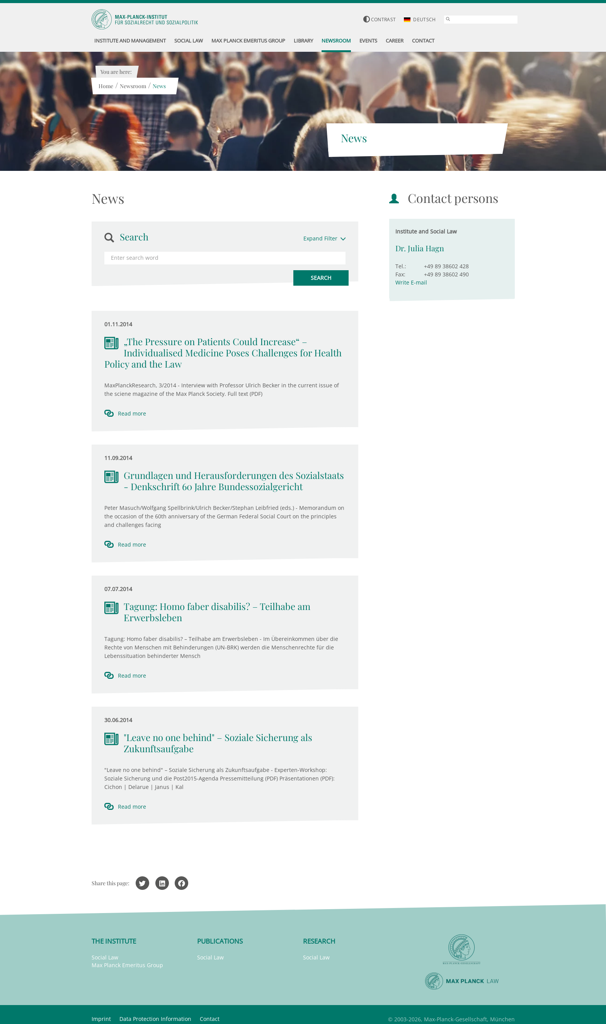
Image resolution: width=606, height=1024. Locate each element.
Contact (210, 1018)
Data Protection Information (155, 1018)
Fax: (400, 274)
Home (106, 86)
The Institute (114, 941)
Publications (220, 941)
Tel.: (400, 266)
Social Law (105, 957)
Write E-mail (411, 282)
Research (319, 941)
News (159, 86)
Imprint (101, 1018)
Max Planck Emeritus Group (127, 965)
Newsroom (133, 86)
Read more (132, 413)
